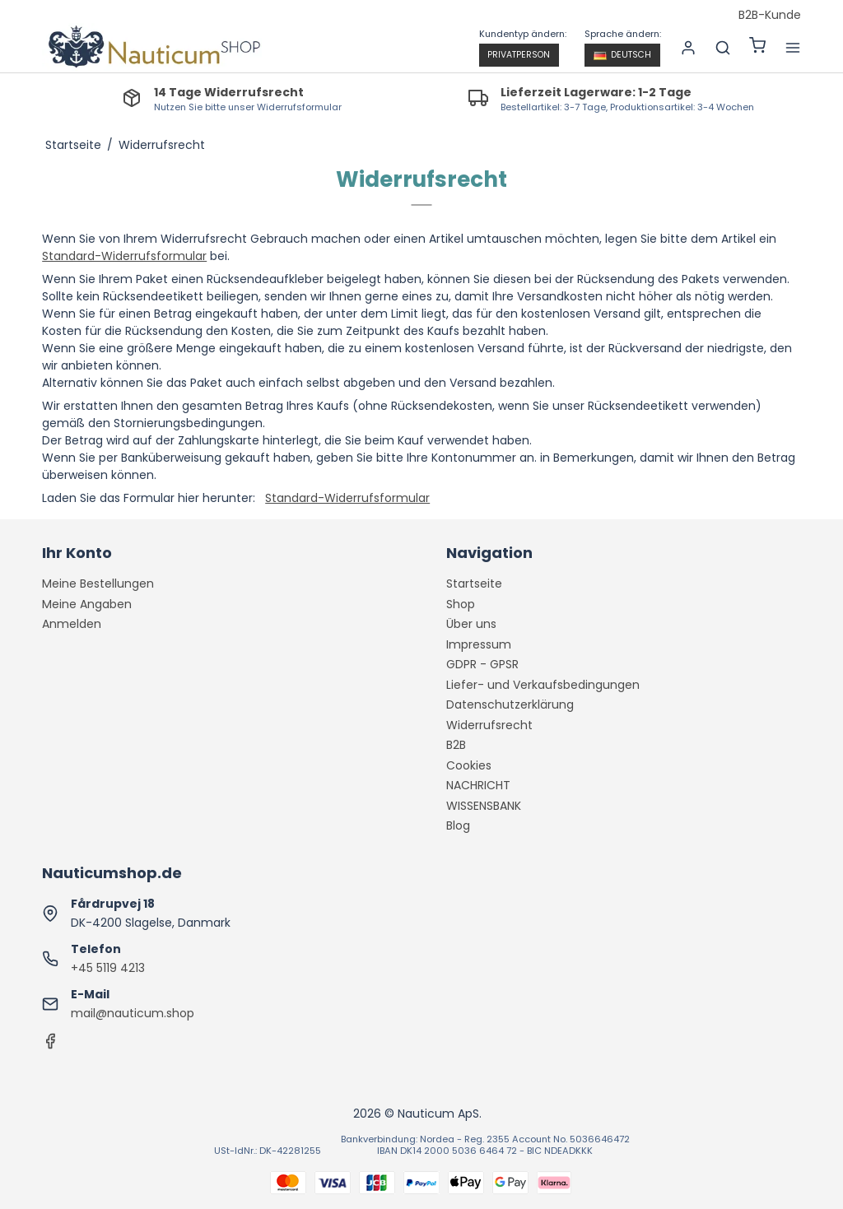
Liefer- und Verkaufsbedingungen (543, 685)
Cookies (468, 765)
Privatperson (518, 55)
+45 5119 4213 (108, 968)
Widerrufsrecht (489, 725)
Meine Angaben (87, 604)
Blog (458, 825)
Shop (460, 604)
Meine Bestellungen (98, 583)
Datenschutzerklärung (510, 704)
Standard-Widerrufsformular (124, 256)
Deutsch (622, 55)
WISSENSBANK (483, 805)
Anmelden (71, 624)
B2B (456, 745)
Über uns (471, 624)
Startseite (474, 583)
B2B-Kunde (769, 15)
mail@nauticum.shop (132, 1013)
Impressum (478, 644)
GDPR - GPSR (482, 664)
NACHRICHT (478, 785)
